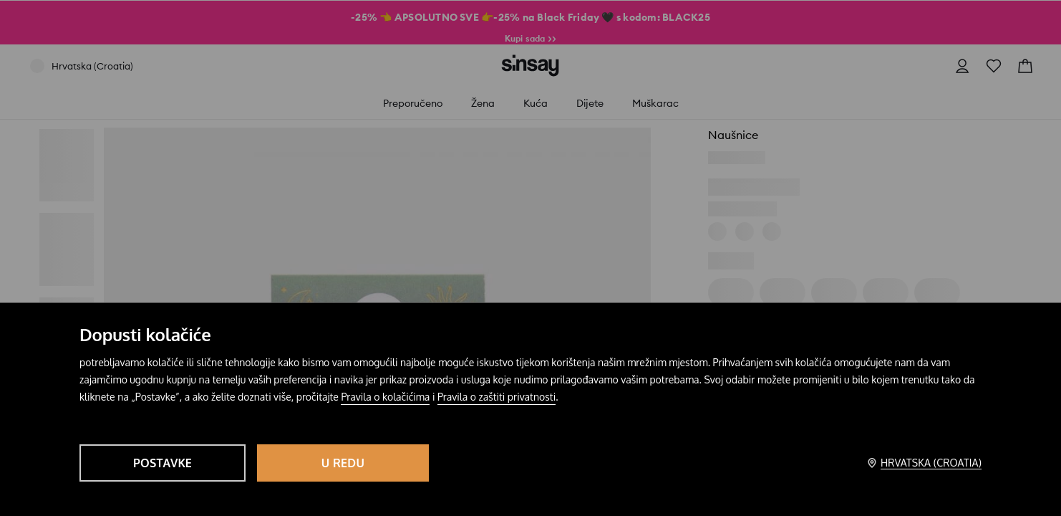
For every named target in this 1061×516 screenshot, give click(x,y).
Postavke (162, 463)
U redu (342, 463)
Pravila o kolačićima (385, 397)
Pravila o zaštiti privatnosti (496, 397)
